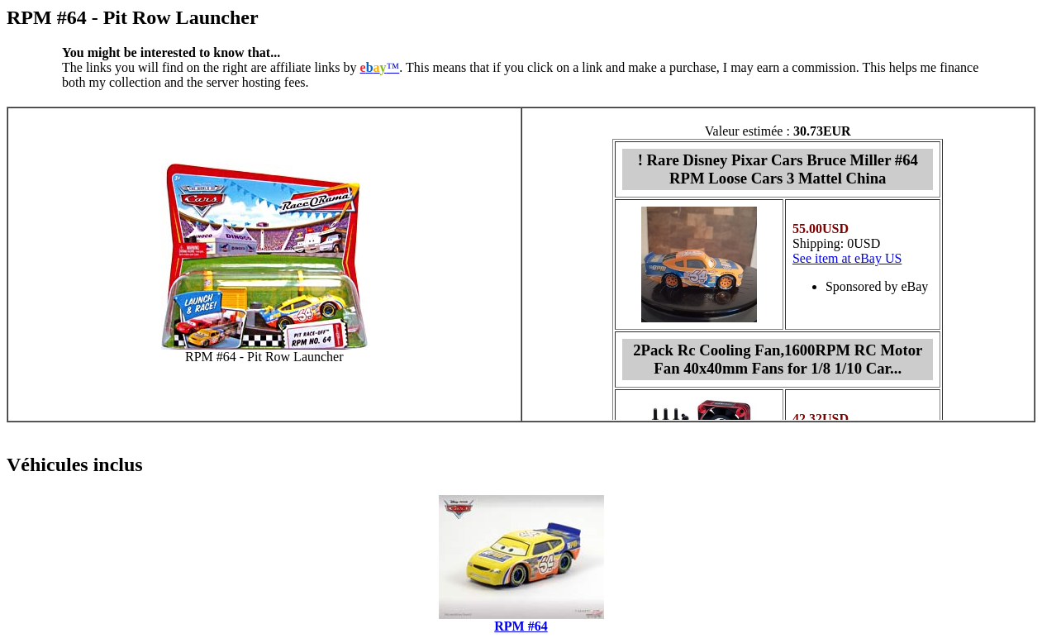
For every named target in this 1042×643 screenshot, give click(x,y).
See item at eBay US (847, 258)
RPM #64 (520, 626)
